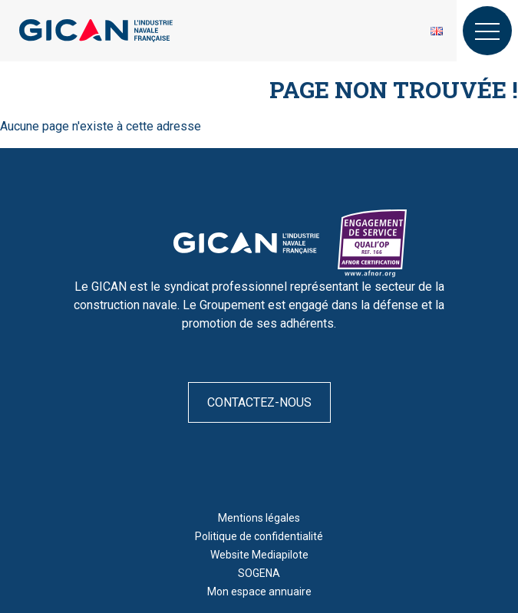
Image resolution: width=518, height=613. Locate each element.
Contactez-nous (259, 402)
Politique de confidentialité (259, 536)
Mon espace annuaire (259, 591)
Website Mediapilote (259, 555)
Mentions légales (259, 518)
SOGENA (259, 573)
